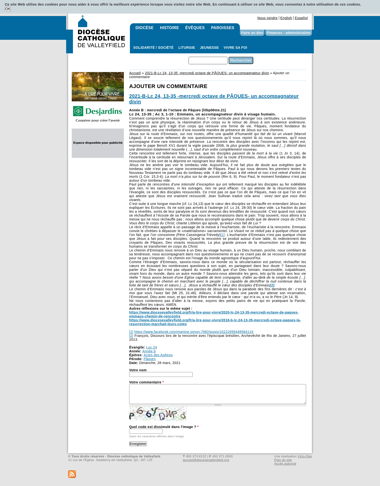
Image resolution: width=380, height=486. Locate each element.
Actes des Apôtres (158, 355)
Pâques (149, 359)
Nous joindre (267, 18)
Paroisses (222, 28)
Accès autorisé (285, 463)
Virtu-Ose (305, 456)
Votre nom (138, 370)
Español (301, 18)
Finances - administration (288, 33)
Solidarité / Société (153, 47)
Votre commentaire (146, 382)
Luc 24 (151, 347)
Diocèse (144, 28)
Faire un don (252, 33)
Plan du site (283, 460)
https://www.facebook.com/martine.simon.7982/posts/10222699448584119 (193, 332)
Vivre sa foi (235, 47)
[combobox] (208, 60)
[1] (223, 235)
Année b (149, 351)
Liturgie (186, 47)
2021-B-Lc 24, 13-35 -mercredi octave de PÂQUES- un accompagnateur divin (207, 73)
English (286, 18)
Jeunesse (209, 47)
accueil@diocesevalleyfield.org (206, 460)
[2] (131, 336)
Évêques (195, 28)
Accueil (135, 73)
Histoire (169, 28)
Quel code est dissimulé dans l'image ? (164, 427)
